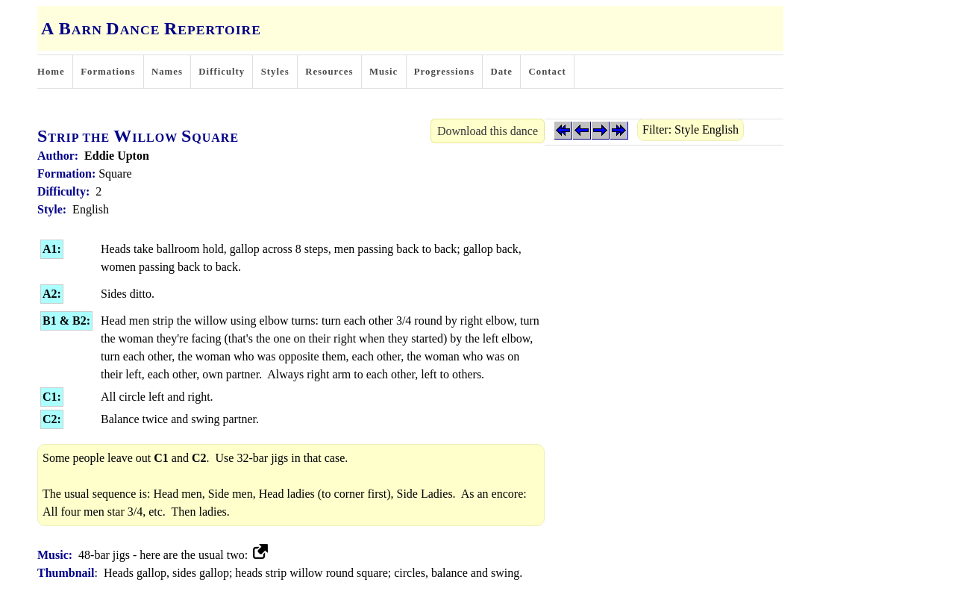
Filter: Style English (690, 129)
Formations (108, 71)
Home (51, 71)
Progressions (444, 71)
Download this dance (487, 131)
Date (501, 71)
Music (383, 71)
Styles (275, 71)
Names (167, 71)
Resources (329, 71)
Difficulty (221, 71)
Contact (547, 71)
